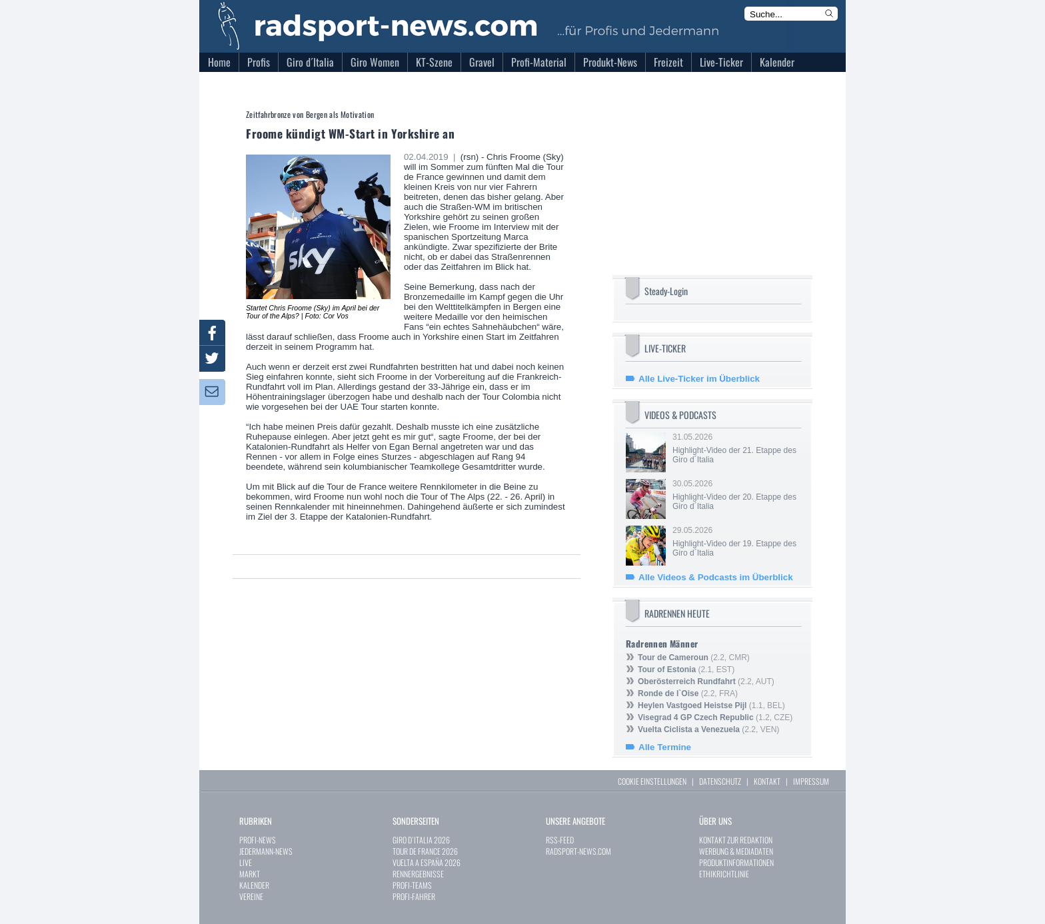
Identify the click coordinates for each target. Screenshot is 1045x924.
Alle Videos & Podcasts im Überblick (715, 577)
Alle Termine (664, 747)
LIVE (245, 862)
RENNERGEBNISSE (418, 873)
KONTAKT (767, 781)
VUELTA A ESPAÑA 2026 (427, 862)
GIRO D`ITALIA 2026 (421, 839)
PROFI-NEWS (257, 839)
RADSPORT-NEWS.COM (578, 851)
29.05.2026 (735, 542)
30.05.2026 (735, 495)
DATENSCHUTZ (720, 781)
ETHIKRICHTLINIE (724, 873)
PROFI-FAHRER (414, 896)
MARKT (249, 873)
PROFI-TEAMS (412, 885)
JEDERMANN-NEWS (266, 851)
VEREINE (251, 896)
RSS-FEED (560, 839)
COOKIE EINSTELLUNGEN (652, 781)
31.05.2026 (735, 448)
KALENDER (254, 885)
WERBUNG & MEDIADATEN (736, 851)
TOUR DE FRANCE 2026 (425, 851)
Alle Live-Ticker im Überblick (699, 379)
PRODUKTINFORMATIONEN (736, 862)
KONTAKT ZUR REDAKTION (735, 839)
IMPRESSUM (811, 781)
